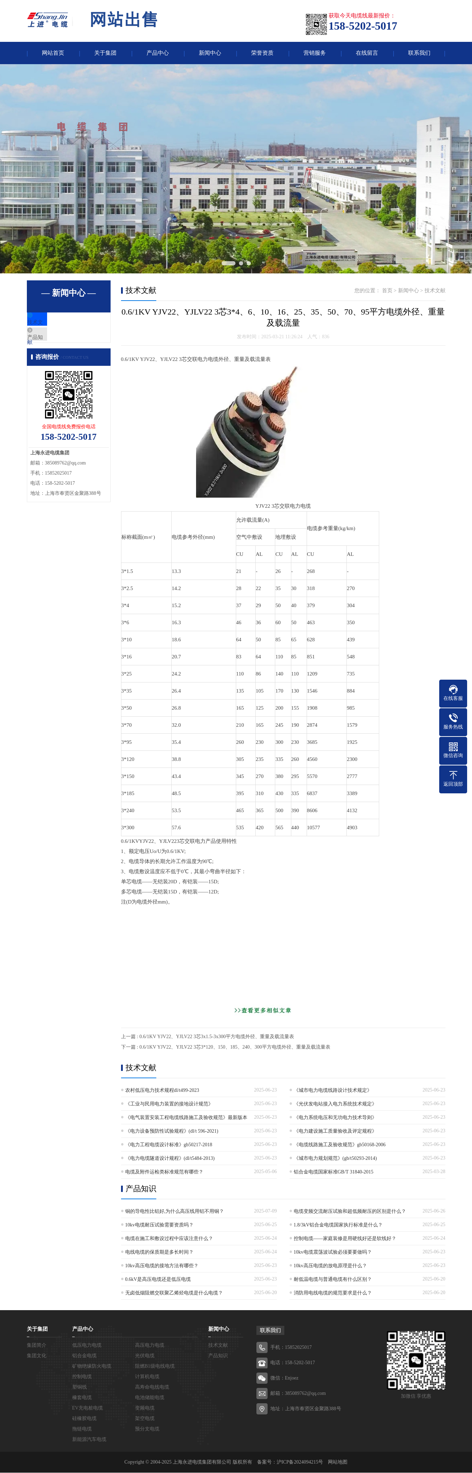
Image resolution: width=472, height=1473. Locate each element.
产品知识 (53, 344)
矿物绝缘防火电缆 (91, 1366)
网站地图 (337, 1462)
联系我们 (419, 53)
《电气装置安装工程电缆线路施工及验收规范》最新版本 (186, 1117)
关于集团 (105, 53)
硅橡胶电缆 (84, 1418)
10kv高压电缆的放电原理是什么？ (330, 1266)
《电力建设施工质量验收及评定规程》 (335, 1131)
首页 (387, 291)
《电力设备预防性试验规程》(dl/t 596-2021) (171, 1131)
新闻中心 (210, 53)
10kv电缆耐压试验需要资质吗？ (159, 1225)
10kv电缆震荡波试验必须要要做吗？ (333, 1252)
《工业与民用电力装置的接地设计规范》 (169, 1104)
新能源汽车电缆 (89, 1439)
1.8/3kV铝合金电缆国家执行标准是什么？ (338, 1225)
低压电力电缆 (87, 1345)
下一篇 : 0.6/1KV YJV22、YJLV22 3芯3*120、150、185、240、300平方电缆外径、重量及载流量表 (225, 1047)
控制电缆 (82, 1377)
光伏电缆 (145, 1356)
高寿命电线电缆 (152, 1387)
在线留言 (367, 53)
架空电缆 (145, 1418)
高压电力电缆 (149, 1345)
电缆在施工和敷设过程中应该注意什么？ (169, 1238)
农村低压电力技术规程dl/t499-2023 (162, 1090)
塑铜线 (79, 1387)
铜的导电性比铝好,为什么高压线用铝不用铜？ (174, 1211)
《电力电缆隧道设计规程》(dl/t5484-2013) (170, 1158)
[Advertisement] (283, 956)
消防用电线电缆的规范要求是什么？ (333, 1293)
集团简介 (36, 1345)
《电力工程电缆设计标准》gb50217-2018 (168, 1145)
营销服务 (315, 53)
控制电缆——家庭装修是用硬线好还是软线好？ (345, 1238)
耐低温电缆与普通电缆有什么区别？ (333, 1279)
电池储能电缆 (149, 1397)
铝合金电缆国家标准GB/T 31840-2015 (334, 1172)
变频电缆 (145, 1408)
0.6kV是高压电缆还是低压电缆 (158, 1279)
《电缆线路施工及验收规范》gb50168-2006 (340, 1145)
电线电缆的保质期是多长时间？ (159, 1252)
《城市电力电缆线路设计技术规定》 (333, 1090)
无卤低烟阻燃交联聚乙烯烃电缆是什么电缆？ (174, 1293)
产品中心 (158, 53)
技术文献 (53, 323)
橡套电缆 (82, 1397)
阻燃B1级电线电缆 (155, 1366)
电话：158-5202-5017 (292, 1363)
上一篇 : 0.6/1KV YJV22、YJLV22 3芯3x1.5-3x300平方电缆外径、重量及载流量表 (207, 1037)
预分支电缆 (147, 1429)
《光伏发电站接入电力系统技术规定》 (335, 1104)
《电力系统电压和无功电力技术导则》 (335, 1117)
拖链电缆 (82, 1429)
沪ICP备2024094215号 (300, 1462)
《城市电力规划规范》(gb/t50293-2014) (335, 1158)
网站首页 (53, 53)
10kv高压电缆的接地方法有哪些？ (161, 1266)
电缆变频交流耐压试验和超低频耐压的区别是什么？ (350, 1211)
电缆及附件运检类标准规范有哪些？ (164, 1172)
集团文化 (36, 1356)
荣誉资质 (262, 53)
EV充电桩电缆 (87, 1408)
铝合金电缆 (84, 1356)
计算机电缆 (147, 1377)
